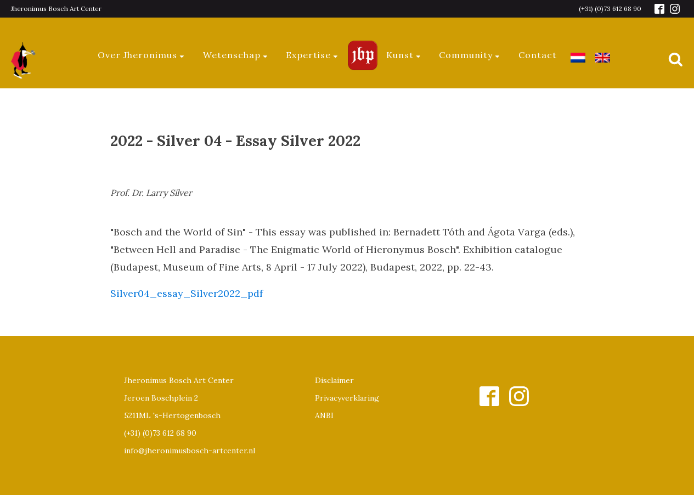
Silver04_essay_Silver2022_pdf (186, 293)
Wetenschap (236, 54)
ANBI (324, 415)
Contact (537, 54)
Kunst (404, 54)
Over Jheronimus (141, 54)
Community (470, 54)
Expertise (312, 54)
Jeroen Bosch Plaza (362, 55)
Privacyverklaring (347, 398)
